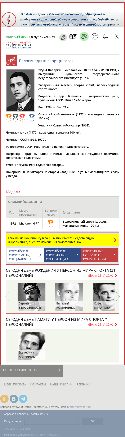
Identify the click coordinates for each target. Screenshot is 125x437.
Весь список (100, 275)
